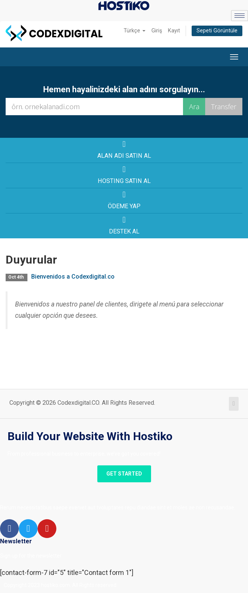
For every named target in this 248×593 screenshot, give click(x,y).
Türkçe (134, 30)
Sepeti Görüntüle (217, 30)
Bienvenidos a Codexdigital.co (73, 276)
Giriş (156, 30)
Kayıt (174, 30)
